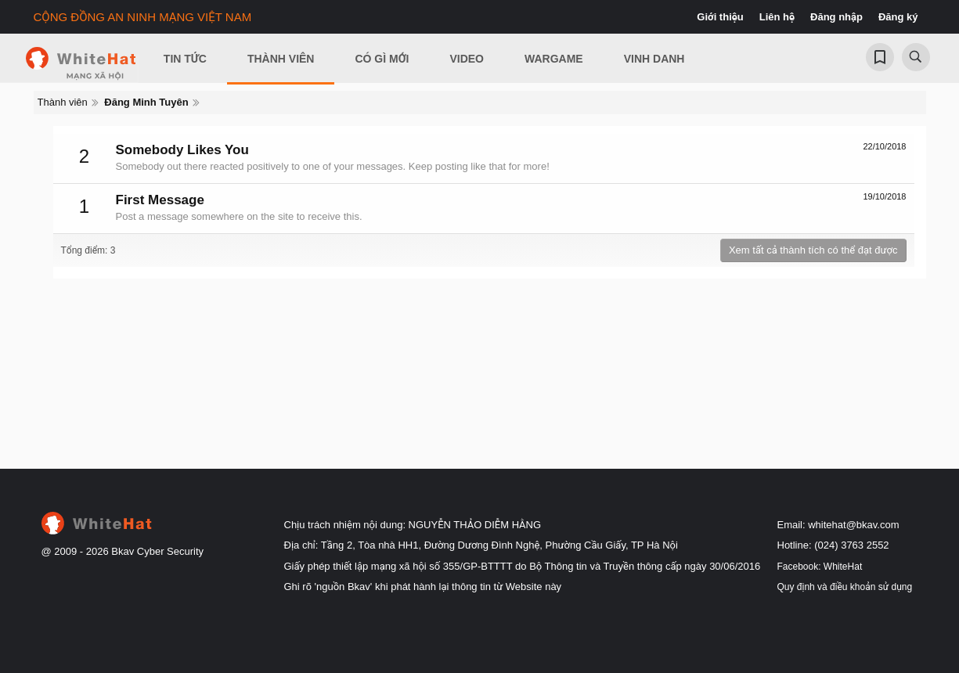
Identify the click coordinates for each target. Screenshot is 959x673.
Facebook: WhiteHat (820, 566)
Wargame (554, 58)
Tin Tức (185, 58)
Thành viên (281, 58)
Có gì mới (382, 58)
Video (466, 58)
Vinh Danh (654, 58)
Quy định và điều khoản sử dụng (845, 586)
